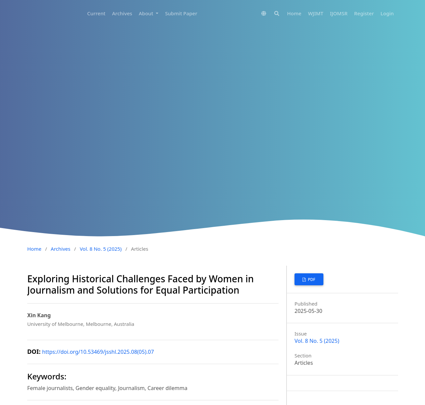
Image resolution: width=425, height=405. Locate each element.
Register (364, 13)
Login (387, 13)
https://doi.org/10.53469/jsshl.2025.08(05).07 (98, 351)
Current (96, 13)
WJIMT (315, 13)
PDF (311, 279)
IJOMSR (339, 13)
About (146, 13)
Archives (122, 13)
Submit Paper (181, 13)
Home (294, 13)
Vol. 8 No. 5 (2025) (101, 248)
